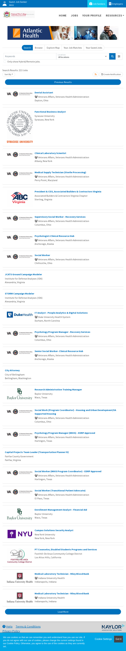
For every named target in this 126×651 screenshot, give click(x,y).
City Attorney (12, 370)
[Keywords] (30, 56)
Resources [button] (114, 15)
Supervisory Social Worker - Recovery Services (60, 216)
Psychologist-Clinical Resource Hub (54, 235)
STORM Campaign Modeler (19, 293)
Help (7, 626)
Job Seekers (97, 4)
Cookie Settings (103, 639)
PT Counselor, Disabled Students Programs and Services (66, 549)
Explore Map (53, 47)
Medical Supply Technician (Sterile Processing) (60, 172)
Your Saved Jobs (94, 47)
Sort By (8, 74)
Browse (39, 47)
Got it (118, 639)
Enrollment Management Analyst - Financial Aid (61, 509)
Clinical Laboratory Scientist (50, 153)
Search (27, 47)
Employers (116, 4)
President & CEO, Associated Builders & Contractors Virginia (68, 191)
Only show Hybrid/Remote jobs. (23, 61)
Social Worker (42, 255)
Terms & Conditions (28, 626)
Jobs (74, 15)
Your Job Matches (73, 47)
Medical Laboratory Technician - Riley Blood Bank (62, 573)
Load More (63, 611)
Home (63, 15)
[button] (119, 56)
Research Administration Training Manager (58, 389)
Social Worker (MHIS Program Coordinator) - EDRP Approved (68, 471)
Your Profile (92, 15)
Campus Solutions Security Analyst (54, 530)
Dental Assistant (44, 92)
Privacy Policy (11, 631)
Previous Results (63, 82)
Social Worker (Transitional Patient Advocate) (60, 490)
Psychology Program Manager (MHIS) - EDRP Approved (65, 432)
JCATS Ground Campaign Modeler (23, 274)
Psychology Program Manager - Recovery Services (62, 331)
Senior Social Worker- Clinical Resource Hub (59, 351)
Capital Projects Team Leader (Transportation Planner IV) (37, 452)
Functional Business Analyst (50, 111)
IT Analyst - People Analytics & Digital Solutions (61, 312)
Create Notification (111, 74)
